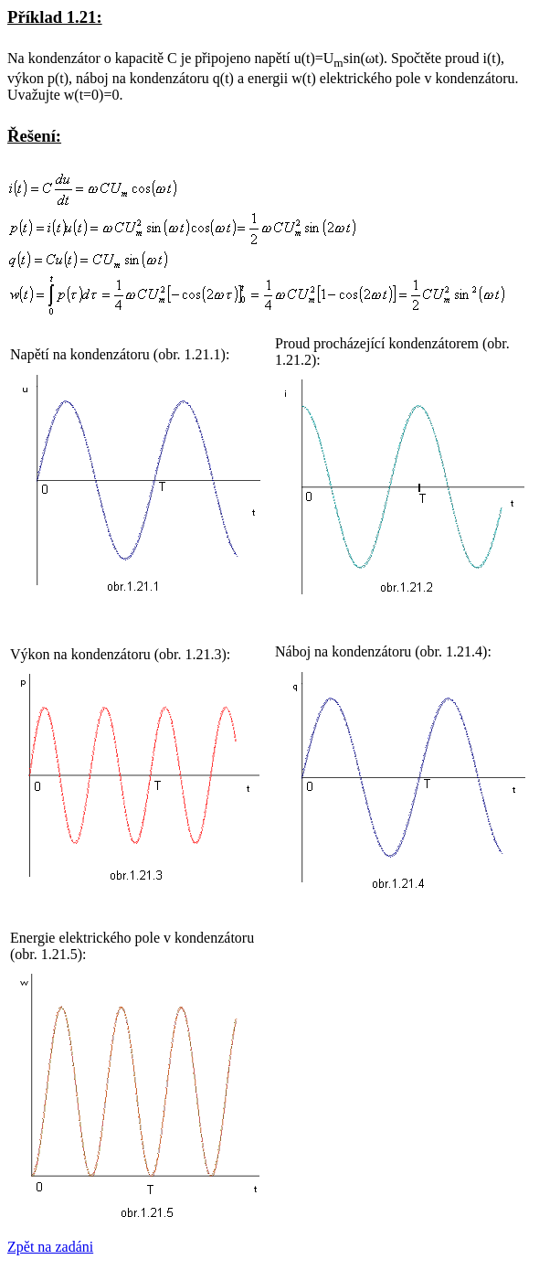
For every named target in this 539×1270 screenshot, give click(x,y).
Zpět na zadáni (50, 1246)
